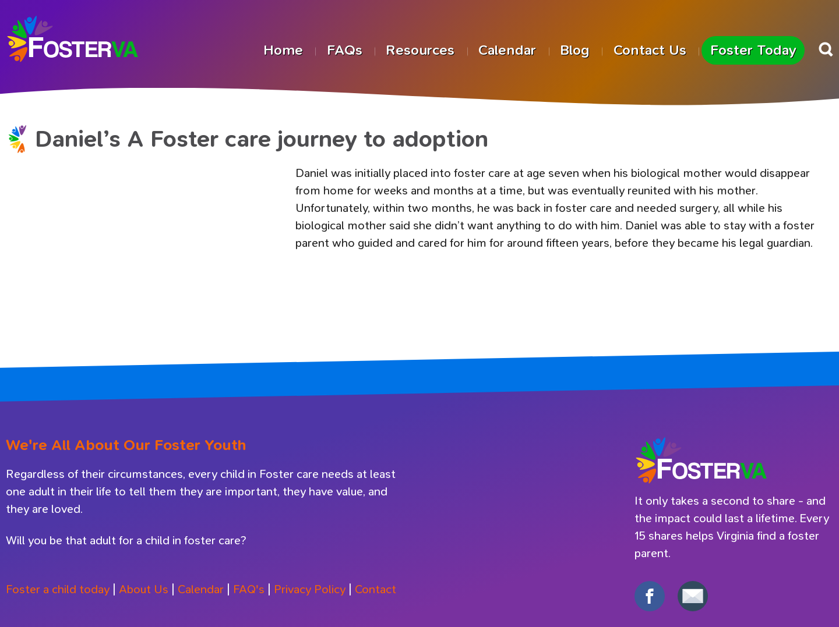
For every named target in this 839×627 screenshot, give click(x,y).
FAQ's (249, 589)
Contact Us (650, 50)
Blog (575, 50)
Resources (420, 50)
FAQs (344, 50)
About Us (143, 589)
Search (826, 49)
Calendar (507, 50)
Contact (375, 589)
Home (283, 50)
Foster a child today (58, 589)
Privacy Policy (310, 589)
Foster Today (753, 50)
